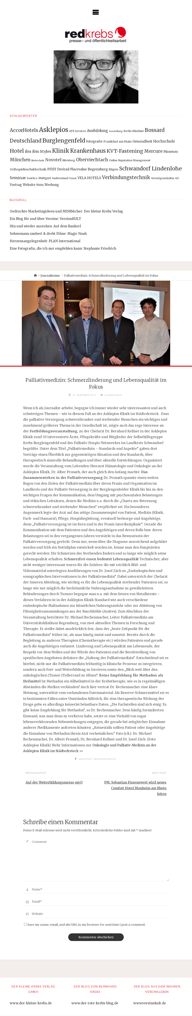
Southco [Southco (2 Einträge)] (32, 178)
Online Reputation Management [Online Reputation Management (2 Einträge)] (129, 160)
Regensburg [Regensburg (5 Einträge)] (98, 169)
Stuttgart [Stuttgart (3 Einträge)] (44, 178)
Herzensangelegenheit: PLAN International (45, 241)
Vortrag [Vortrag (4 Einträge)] (16, 185)
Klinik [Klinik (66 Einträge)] (60, 150)
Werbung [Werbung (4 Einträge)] (52, 185)
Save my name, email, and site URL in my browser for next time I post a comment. (85, 925)
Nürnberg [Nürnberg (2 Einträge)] (68, 160)
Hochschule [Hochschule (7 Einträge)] (164, 141)
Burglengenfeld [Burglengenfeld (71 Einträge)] (63, 140)
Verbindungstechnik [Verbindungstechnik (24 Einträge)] (126, 177)
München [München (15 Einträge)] (20, 159)
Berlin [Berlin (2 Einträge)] (127, 131)
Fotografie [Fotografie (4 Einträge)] (94, 141)
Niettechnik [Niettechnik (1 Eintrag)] (37, 160)
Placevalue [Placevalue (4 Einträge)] (78, 169)
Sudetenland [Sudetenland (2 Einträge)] (60, 178)
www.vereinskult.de (149, 1003)
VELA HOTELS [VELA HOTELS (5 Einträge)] (89, 178)
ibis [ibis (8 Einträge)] (28, 151)
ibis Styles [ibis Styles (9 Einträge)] (41, 151)
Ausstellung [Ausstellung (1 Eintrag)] (116, 131)
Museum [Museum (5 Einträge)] (170, 152)
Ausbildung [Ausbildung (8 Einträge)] (97, 130)
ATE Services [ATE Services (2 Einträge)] (77, 131)
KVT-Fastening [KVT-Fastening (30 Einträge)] (125, 151)
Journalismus (50, 275)
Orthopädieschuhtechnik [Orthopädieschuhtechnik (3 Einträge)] (28, 169)
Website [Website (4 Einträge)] (29, 185)
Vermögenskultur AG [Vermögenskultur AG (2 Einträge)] (165, 178)
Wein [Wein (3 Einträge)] (40, 185)
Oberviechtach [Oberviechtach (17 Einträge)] (92, 160)
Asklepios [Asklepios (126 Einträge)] (53, 130)
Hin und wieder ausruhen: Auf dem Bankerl (45, 226)
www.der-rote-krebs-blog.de (94, 1003)
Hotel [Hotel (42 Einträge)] (17, 151)
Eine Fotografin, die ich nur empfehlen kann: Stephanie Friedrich (63, 248)
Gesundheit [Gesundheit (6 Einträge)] (142, 141)
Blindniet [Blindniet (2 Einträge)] (138, 131)
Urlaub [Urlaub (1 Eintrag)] (73, 178)
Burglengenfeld (105, 759)
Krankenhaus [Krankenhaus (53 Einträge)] (88, 150)
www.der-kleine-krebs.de (31, 1003)
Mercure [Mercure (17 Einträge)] (153, 151)
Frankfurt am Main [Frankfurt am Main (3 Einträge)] (117, 141)
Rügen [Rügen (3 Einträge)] (113, 169)
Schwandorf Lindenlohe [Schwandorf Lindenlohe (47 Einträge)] (150, 168)
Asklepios (84, 759)
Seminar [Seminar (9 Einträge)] (18, 177)
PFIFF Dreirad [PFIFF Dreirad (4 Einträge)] (58, 169)
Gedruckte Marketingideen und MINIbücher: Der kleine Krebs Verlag (66, 211)
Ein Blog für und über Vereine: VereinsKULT (45, 219)
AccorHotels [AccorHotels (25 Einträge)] (24, 130)
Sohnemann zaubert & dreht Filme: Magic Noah (48, 234)
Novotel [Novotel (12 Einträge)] (53, 159)
